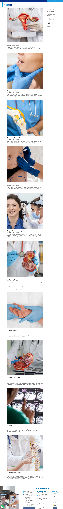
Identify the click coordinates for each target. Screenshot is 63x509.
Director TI (9, 144)
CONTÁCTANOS (55, 507)
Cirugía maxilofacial (12, 95)
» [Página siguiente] (42, 487)
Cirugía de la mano (12, 335)
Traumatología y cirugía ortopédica (17, 142)
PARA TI (55, 501)
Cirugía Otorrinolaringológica (15, 235)
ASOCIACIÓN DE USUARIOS (55, 505)
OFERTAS (17, 144)
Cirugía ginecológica (12, 48)
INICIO (55, 498)
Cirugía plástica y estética (14, 188)
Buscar (54, 11)
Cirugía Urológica (12, 284)
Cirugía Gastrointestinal (13, 382)
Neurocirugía (10, 430)
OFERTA (55, 499)
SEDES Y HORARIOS (55, 503)
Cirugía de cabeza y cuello (14, 477)
